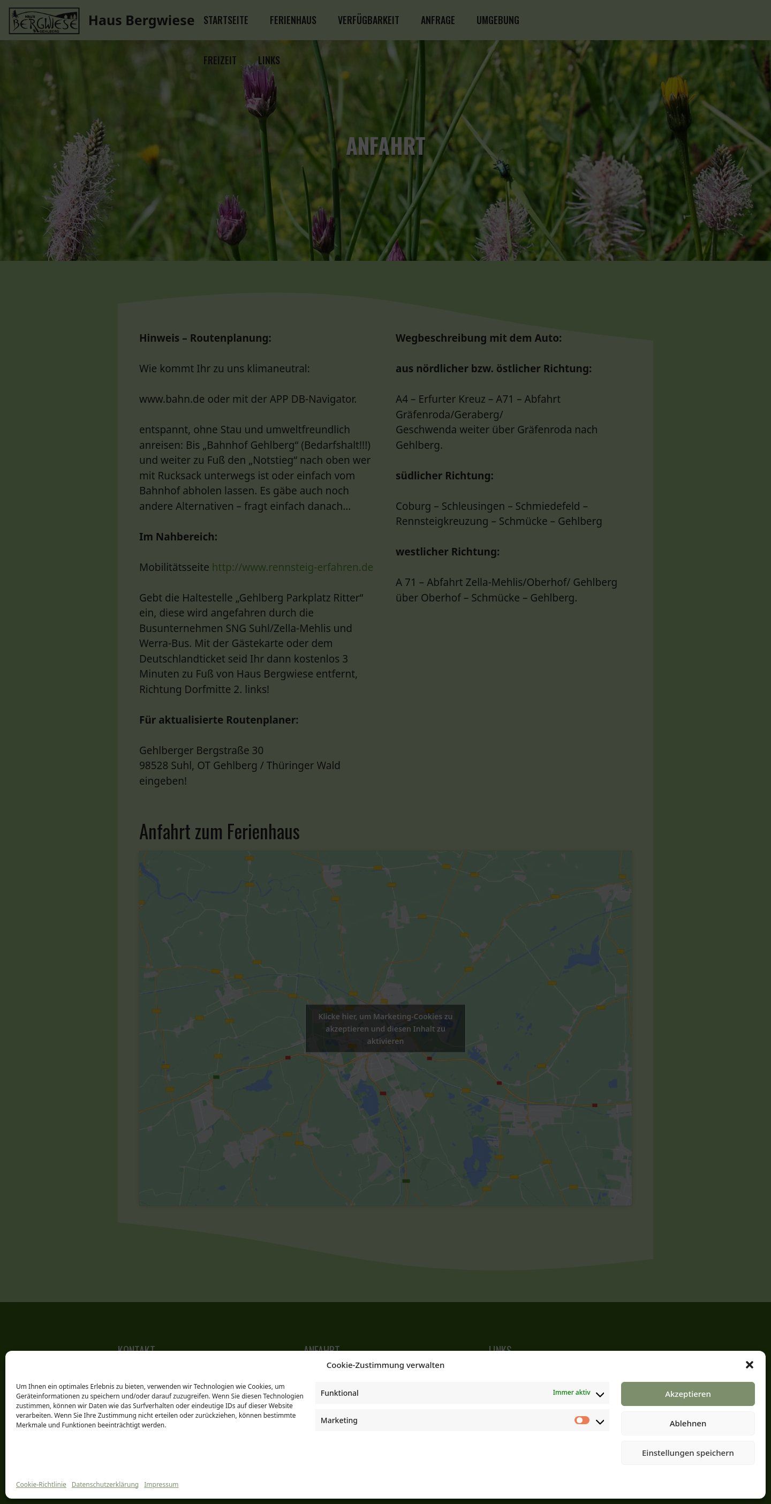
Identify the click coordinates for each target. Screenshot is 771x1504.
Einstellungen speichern (688, 1452)
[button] (749, 1364)
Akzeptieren (688, 1393)
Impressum (161, 1484)
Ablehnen (688, 1423)
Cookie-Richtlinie (41, 1484)
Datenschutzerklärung (105, 1484)
